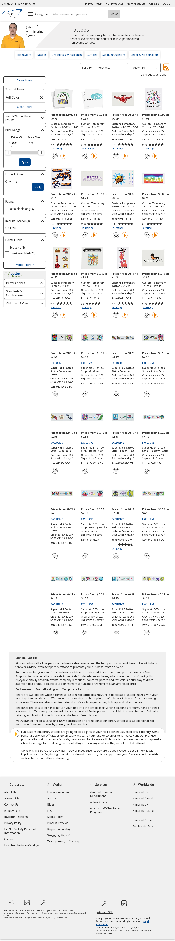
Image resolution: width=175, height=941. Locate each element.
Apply (25, 162)
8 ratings (56, 307)
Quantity (11, 181)
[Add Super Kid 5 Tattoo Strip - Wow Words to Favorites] (147, 632)
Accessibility (11, 798)
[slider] (8, 152)
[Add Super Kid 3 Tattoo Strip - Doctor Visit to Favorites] (85, 471)
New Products (136, 3)
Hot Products (114, 3)
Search (114, 13)
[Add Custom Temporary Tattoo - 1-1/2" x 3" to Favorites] (147, 235)
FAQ (49, 811)
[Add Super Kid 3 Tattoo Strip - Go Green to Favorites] (85, 394)
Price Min (17, 137)
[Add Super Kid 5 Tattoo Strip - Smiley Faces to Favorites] (85, 632)
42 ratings (118, 148)
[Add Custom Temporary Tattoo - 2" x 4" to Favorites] (116, 315)
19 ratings (88, 228)
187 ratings (88, 148)
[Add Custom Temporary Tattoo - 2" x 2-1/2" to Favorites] (147, 156)
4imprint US (140, 792)
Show (136, 67)
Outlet (168, 3)
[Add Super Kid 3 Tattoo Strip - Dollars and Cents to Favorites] (55, 394)
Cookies (9, 839)
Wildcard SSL (105, 872)
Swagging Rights (58, 835)
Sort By (87, 67)
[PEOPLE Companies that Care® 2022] (27, 861)
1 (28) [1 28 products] (13, 228)
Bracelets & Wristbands (67, 55)
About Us (10, 792)
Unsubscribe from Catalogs (22, 845)
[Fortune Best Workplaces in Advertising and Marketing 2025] (11, 861)
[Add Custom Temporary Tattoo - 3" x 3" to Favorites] (85, 315)
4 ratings (56, 228)
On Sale (154, 3)
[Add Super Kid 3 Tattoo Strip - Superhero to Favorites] (55, 471)
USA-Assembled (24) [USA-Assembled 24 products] (22, 253)
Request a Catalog (58, 829)
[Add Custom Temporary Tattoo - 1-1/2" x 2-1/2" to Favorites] (116, 156)
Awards (52, 798)
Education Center (58, 792)
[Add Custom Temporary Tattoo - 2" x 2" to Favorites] (85, 156)
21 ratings (149, 148)
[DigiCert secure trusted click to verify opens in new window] (104, 862)
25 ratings (118, 228)
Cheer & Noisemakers (145, 55)
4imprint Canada (143, 798)
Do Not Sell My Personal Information (20, 831)
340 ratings (57, 148)
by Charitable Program (105, 810)
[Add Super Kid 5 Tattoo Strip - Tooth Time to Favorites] (116, 632)
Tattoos (41, 55)
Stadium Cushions (113, 55)
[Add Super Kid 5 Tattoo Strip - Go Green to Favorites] (55, 632)
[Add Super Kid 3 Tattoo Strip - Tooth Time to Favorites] (116, 471)
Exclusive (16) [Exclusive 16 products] (18, 247)
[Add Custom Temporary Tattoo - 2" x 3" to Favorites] (85, 235)
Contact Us (11, 804)
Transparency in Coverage (64, 842)
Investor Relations (16, 817)
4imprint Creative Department (101, 794)
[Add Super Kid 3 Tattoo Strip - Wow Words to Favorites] (116, 556)
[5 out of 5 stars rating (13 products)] (23, 209)
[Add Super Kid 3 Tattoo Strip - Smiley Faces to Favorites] (147, 394)
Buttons (92, 55)
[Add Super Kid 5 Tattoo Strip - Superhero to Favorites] (116, 394)
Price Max (34, 137)
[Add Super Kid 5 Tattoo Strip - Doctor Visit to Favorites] (147, 556)
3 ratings (117, 549)
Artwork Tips (98, 802)
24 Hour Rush (93, 3)
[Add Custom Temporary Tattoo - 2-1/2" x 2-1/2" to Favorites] (55, 235)
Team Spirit (23, 55)
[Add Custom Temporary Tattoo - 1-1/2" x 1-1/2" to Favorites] (55, 156)
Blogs (51, 804)
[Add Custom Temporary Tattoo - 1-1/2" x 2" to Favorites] (116, 235)
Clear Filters (24, 107)
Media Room (55, 817)
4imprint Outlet (143, 820)
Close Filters (24, 80)
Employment (12, 811)
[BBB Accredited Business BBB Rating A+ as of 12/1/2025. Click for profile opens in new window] (124, 862)
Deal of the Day (143, 826)
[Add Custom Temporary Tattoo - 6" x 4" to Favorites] (55, 315)
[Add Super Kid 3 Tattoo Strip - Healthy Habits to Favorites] (85, 556)
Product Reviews (57, 823)
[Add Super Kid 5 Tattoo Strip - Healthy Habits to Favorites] (147, 471)
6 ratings (148, 228)
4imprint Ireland (143, 811)
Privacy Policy (13, 823)
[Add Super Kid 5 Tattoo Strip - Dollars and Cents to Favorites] (55, 556)
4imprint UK (140, 804)
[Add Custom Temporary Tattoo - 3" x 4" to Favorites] (147, 315)
